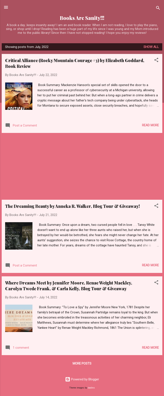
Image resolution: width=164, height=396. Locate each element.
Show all (151, 47)
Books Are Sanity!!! (82, 18)
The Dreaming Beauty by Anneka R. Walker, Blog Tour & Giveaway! (72, 206)
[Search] (158, 8)
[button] (156, 60)
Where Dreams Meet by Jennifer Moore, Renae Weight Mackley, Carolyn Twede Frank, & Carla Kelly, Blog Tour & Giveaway (68, 285)
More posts (82, 363)
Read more (150, 125)
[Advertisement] (82, 166)
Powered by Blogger (82, 379)
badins (91, 387)
